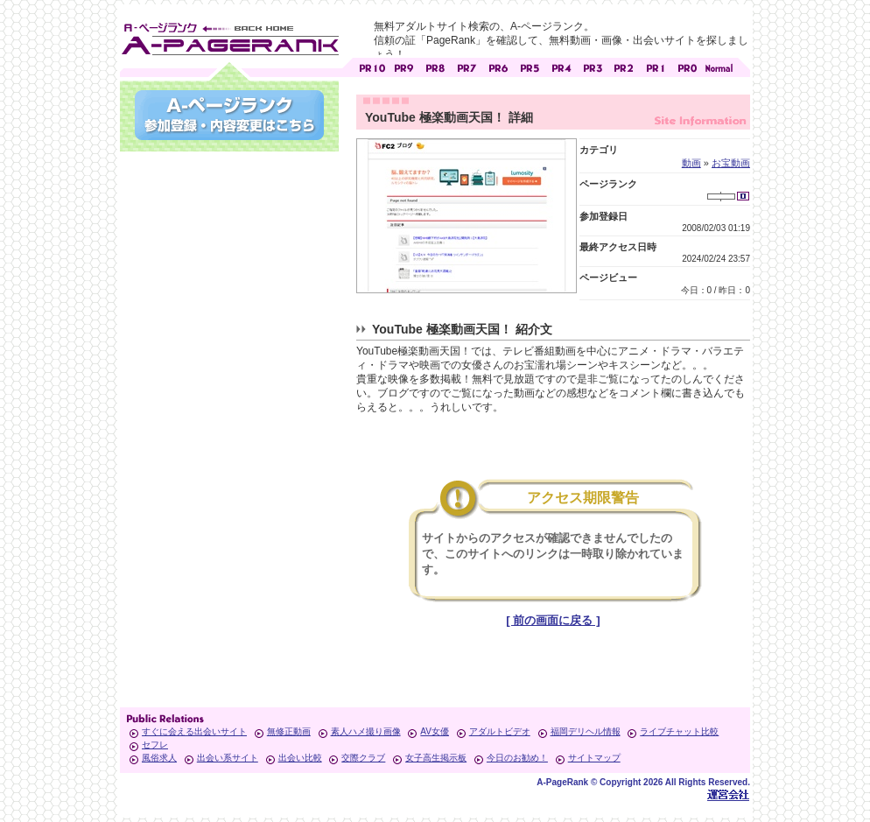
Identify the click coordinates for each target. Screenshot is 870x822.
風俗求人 (159, 757)
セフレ (155, 744)
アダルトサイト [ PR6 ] (498, 66)
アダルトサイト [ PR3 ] (592, 66)
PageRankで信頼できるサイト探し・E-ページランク (718, 66)
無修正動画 (289, 731)
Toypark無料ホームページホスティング (728, 794)
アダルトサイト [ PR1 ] (655, 66)
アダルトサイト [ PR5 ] (529, 66)
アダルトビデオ (499, 731)
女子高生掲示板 (436, 757)
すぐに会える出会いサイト (194, 731)
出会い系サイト (227, 757)
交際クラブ (363, 757)
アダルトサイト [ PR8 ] (435, 66)
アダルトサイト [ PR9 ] (403, 66)
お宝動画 (731, 163)
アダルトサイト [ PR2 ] (624, 66)
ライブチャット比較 (679, 731)
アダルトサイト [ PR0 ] (687, 66)
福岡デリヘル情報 (586, 731)
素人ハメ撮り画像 (366, 731)
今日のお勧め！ (517, 757)
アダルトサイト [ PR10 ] (372, 66)
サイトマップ (594, 757)
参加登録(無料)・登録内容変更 (229, 115)
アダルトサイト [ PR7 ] (466, 66)
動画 (691, 163)
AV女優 (434, 731)
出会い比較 (300, 757)
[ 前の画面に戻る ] (553, 620)
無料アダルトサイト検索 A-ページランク (229, 36)
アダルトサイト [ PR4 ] (561, 66)
